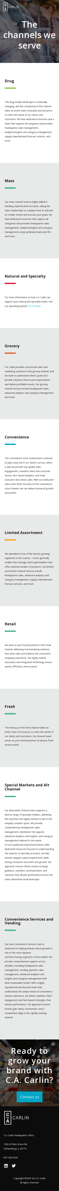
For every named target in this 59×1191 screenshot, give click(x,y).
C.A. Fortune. (34, 305)
